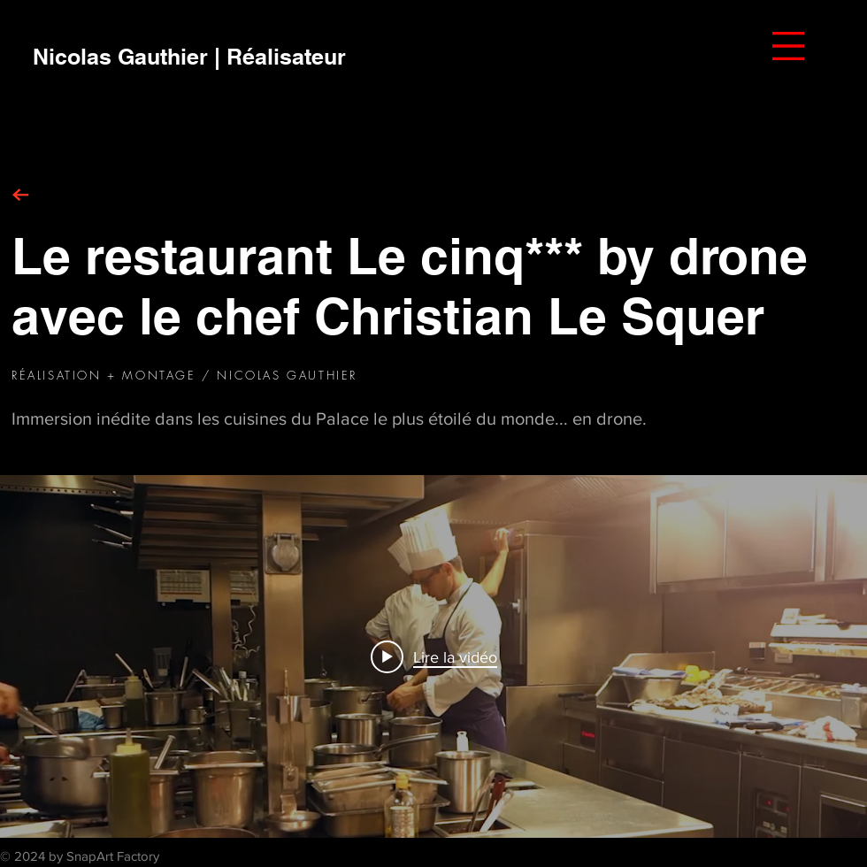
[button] (788, 46)
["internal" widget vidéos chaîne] (433, 656)
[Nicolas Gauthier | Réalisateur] (189, 56)
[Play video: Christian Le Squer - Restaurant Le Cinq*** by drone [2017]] (434, 656)
